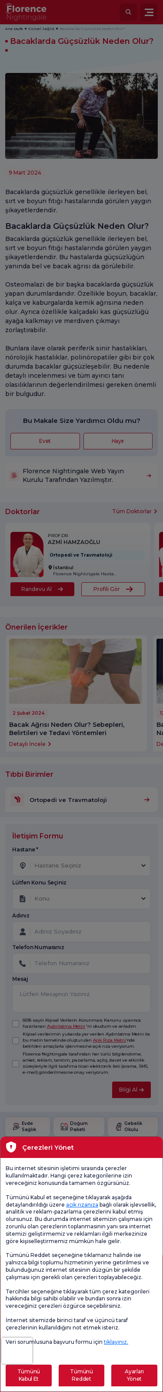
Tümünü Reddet (81, 1375)
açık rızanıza (82, 1204)
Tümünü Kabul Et (28, 1375)
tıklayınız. (116, 1342)
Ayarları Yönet (134, 1375)
